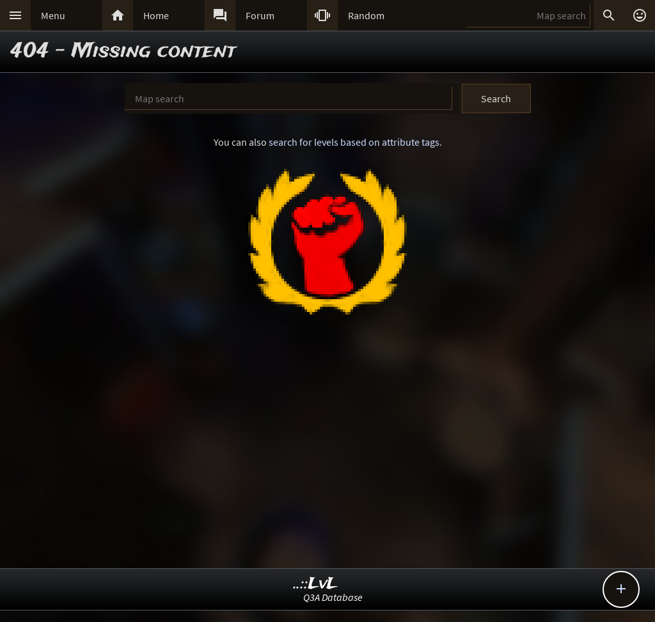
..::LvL (315, 584)
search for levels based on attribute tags (354, 142)
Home (156, 15)
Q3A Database (333, 597)
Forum (260, 15)
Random (366, 15)
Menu (53, 15)
